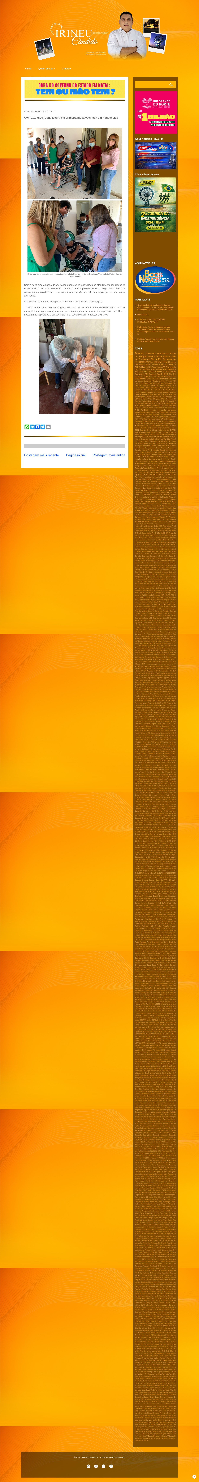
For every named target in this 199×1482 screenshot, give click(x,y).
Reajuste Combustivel (151, 1266)
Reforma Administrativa (160, 606)
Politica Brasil (153, 602)
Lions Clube (148, 1025)
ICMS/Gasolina (150, 979)
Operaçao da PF (141, 1112)
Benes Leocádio (140, 730)
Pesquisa (172, 466)
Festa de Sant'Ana (155, 930)
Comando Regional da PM (166, 797)
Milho (167, 1071)
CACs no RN (147, 737)
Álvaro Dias (157, 1431)
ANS (174, 664)
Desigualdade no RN (142, 857)
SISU (174, 470)
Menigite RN (158, 1068)
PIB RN (156, 1151)
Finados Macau (170, 937)
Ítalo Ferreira (167, 1431)
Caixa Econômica (141, 540)
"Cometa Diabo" (156, 641)
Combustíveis (139, 547)
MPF (160, 394)
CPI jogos (172, 744)
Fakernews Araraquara (143, 912)
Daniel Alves (163, 551)
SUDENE (172, 515)
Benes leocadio (158, 479)
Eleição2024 (154, 889)
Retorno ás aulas (163, 1284)
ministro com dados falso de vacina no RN (159, 1420)
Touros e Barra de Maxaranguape (149, 1353)
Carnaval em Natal (153, 765)
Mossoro (161, 588)
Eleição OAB (148, 887)
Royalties (159, 613)
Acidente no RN (141, 673)
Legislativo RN (171, 1006)
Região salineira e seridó (144, 1277)
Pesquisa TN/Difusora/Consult (164, 1190)
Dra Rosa (138, 871)
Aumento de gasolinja (168, 705)
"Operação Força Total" (159, 521)
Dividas (173, 864)
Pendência (149, 1181)
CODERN (153, 740)
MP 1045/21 (145, 1034)
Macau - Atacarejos (169, 1043)
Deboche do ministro (148, 845)
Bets (158, 531)
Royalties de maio (169, 1293)
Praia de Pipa (140, 1222)
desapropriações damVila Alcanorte (155, 1406)
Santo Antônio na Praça (160, 1307)
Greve (144, 394)
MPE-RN (165, 1036)
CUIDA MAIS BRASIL (165, 747)
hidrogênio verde (141, 1413)
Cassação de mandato (159, 774)
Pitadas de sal (150, 600)
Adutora (167, 675)
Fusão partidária (151, 951)
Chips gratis (162, 783)
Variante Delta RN (169, 1376)
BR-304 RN (152, 531)
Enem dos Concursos (167, 896)
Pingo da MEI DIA (141, 1195)
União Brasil (155, 441)
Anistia (164, 687)
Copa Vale (145, 815)
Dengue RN (148, 554)
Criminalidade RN (169, 834)
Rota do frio (139, 1291)
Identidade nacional (158, 981)
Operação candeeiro (160, 1135)
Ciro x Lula (172, 792)
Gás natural (160, 974)
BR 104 (161, 717)
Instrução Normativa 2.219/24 (157, 988)
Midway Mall (161, 1071)
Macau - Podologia (145, 1048)
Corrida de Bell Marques (154, 822)
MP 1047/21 (164, 1034)
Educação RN (141, 374)
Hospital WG (157, 976)
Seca (154, 1309)
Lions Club (139, 1025)
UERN (137, 399)
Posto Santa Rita (169, 1220)
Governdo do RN (141, 572)
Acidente (147, 526)
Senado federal (163, 1314)
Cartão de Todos (150, 770)
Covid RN (146, 450)
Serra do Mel (161, 439)
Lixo (168, 1025)
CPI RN (152, 425)
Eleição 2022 (150, 376)
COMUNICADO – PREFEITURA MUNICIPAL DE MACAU (151, 321)
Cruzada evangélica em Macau (159, 836)
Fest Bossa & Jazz (169, 928)
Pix (170, 374)
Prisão (137, 390)
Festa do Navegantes (168, 933)
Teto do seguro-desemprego (150, 1351)
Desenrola (145, 556)
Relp (136, 1280)
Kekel (174, 1002)
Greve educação (155, 572)
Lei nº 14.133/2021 (146, 1018)
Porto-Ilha (172, 1218)
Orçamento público (169, 1140)
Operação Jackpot (146, 1126)
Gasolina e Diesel (142, 958)
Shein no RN (152, 623)
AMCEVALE (150, 423)
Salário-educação (147, 1305)
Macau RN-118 (165, 1052)
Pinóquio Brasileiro (154, 1195)
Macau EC (166, 583)
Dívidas (151, 871)
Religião (173, 609)
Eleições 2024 (154, 561)
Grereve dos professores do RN (158, 967)
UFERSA (162, 390)
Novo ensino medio (141, 1105)
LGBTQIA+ (159, 1004)
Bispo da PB (145, 733)
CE (143, 448)
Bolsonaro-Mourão (154, 735)
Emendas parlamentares (144, 497)
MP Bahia (172, 1034)
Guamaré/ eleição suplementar (154, 972)
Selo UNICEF (153, 1314)
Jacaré (148, 997)
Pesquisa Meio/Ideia (168, 1188)
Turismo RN (140, 519)
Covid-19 (163, 365)
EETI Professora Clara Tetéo (149, 873)
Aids (141, 680)
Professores (142, 1236)
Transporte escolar (151, 1355)
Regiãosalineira (159, 1277)
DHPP (169, 841)
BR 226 (167, 717)
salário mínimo (170, 639)
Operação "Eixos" (162, 1114)
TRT (174, 1339)
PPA (139, 1158)
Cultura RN (139, 551)
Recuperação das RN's (166, 1268)
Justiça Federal (158, 1002)
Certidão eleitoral (163, 781)
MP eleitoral (154, 583)
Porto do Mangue (149, 468)
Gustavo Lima (139, 974)
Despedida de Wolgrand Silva (151, 859)
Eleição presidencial (142, 889)
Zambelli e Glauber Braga (144, 1397)
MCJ (153, 432)
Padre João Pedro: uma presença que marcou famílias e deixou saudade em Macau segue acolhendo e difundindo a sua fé (156, 330)
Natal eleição (148, 590)
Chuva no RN (140, 486)
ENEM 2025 (151, 558)
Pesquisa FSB (155, 1188)
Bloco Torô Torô (165, 531)
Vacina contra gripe (163, 1369)
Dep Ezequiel (140, 408)
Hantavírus (172, 974)
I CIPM (173, 976)
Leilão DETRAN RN (154, 1020)
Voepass (166, 1390)
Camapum (155, 751)
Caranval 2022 (147, 758)
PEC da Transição (149, 1146)
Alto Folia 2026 (156, 526)
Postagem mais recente (41, 455)
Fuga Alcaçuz (144, 949)
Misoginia (157, 1078)
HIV (141, 501)
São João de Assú (159, 1335)
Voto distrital (143, 1392)
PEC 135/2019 (170, 1144)
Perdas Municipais (169, 1183)
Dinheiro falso (160, 861)
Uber (153, 1365)
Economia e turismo (160, 875)
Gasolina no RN (169, 454)
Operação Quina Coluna (166, 1130)
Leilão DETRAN (140, 1020)
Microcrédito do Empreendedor (145, 1071)
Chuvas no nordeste (149, 788)
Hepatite (138, 976)
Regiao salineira (170, 1275)
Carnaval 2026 (140, 760)
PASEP (156, 1142)
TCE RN (138, 1339)
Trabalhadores (171, 1353)
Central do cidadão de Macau (161, 542)
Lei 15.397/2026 (158, 1011)
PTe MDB (169, 1162)
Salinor (167, 1303)
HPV (166, 974)
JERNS (137, 997)
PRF (144, 466)
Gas (145, 956)
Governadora (164, 965)
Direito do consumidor (142, 864)
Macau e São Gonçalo (151, 586)
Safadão (152, 616)
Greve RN (150, 379)
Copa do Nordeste (141, 818)
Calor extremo (145, 751)
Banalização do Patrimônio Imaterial (148, 721)
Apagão (149, 689)
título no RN (144, 1429)
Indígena (143, 986)
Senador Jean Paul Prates (157, 620)
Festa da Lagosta (141, 930)
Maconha (168, 1057)
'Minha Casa (148, 643)
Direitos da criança (157, 864)
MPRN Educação (141, 1041)
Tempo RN (164, 517)
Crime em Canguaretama (157, 829)
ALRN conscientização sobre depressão (156, 664)
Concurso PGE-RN (169, 802)
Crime (173, 376)
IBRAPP (169, 574)
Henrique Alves (154, 419)
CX (146, 448)
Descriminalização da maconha (164, 855)
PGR (162, 595)
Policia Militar (145, 1204)
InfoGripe (172, 986)
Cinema (157, 792)
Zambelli (173, 1394)
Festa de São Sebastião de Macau (147, 933)
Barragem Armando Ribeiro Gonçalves (150, 446)
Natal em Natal (165, 463)
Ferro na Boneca (155, 928)
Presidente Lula (148, 1229)
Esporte (143, 430)
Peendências (139, 1181)
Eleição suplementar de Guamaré (161, 408)
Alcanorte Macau (164, 680)
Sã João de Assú (166, 1330)
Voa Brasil (169, 472)
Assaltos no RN (147, 696)
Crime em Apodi (141, 829)
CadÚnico (172, 538)
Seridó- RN (152, 1319)
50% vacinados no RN (148, 655)
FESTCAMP (157, 907)
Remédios (153, 515)
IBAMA (153, 457)
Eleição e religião (170, 887)
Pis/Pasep (147, 403)
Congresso (164, 547)
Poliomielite (143, 602)
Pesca (150, 1185)
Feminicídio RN (140, 923)
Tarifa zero (159, 1342)
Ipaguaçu (164, 992)
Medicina (167, 1066)
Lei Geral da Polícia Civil (143, 1015)
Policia (151, 412)
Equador (148, 900)
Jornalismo (138, 999)
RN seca (173, 1257)
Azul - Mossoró (170, 714)
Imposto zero (154, 983)
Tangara (151, 1342)
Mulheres (150, 1087)
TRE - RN (141, 625)
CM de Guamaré (142, 369)
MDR (153, 461)
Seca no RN (148, 618)
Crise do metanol (169, 549)
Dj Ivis (152, 866)
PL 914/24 (169, 1153)
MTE (159, 1043)
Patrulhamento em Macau (156, 1176)
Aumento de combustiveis (160, 528)
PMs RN (167, 595)
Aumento (172, 443)
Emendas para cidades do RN (163, 894)
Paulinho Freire (149, 508)
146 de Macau (153, 645)
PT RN (173, 595)
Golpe (149, 965)
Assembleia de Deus (154, 698)
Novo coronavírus (146, 1103)
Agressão (160, 678)
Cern (174, 542)
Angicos (164, 443)
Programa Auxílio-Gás (154, 1236)
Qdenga (147, 1250)
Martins (142, 1064)
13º (150, 443)
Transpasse (139, 1355)
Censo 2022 (171, 779)
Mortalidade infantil (169, 1080)
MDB (174, 504)
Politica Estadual (146, 1206)
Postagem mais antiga (109, 455)
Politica (149, 397)
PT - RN (149, 1162)
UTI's (149, 1365)
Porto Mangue (148, 1218)
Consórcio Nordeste (168, 486)
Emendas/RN (139, 896)
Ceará (162, 405)
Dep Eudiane (139, 850)
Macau (139, 353)
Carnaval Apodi (164, 760)
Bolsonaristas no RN (168, 733)
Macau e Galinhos (169, 1055)
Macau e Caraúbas (154, 1055)
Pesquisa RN (166, 434)
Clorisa (167, 795)
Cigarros (151, 792)
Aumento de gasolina (152, 705)
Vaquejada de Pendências (153, 1376)
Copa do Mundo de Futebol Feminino (162, 815)
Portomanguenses (141, 1220)
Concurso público (158, 806)
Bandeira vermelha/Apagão (145, 724)
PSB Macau (171, 1158)
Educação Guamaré (148, 880)
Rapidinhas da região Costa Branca (156, 470)
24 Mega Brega (145, 524)
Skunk (150, 1328)
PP (136, 1158)
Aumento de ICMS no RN (157, 703)
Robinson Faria (140, 1289)
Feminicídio (172, 563)
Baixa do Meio (170, 719)
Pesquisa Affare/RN (169, 1185)
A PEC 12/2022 (153, 659)
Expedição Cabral (141, 905)
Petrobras (159, 383)
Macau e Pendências (142, 1057)
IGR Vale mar (171, 979)
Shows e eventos (141, 1323)
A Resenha (163, 659)
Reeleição (147, 606)
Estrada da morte (146, 563)
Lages (163, 579)
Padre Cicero (152, 1165)
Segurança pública (148, 439)
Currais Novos (158, 490)
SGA (157, 412)
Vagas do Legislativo (155, 1374)
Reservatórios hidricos (159, 1280)
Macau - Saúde (157, 1048)
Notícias (145, 412)
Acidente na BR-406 (154, 671)
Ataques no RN (140, 701)
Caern (147, 365)
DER (156, 551)
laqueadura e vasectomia (153, 1417)
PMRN (154, 1156)
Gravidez (143, 967)
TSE (146, 372)
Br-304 (168, 446)
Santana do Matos (142, 517)
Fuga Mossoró (145, 567)
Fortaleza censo (162, 944)
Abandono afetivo (154, 666)
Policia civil (156, 403)
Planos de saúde (169, 1199)
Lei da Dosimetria (158, 1015)
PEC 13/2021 (160, 1144)
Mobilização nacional (149, 1080)
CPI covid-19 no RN (155, 481)
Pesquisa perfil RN (154, 1192)
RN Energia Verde (141, 1252)
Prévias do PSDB (154, 1247)
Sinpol (169, 1323)
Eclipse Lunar (147, 875)
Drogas (145, 871)
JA (167, 995)
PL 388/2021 (151, 1153)
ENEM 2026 (166, 873)
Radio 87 (157, 1261)
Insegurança (139, 988)
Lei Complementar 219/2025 (166, 1013)
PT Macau (168, 401)
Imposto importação (142, 983)
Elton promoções (141, 891)
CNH (156, 417)
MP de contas (151, 1036)
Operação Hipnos (162, 1123)
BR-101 (137, 719)
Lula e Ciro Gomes (149, 1027)
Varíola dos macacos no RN (147, 632)
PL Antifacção (170, 506)
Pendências (163, 353)
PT (174, 387)
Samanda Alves (169, 616)
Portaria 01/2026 (159, 1215)
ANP (141, 526)
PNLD (174, 1156)
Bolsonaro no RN (141, 735)
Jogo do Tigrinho (164, 577)
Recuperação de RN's (142, 1270)
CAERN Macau (141, 385)
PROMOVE (161, 1158)
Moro (159, 1080)
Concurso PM (139, 804)
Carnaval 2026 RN (151, 760)
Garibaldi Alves (163, 567)
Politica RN (161, 369)
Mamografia (146, 1059)
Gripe (141, 969)
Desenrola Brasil (155, 428)
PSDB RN (168, 387)
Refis (140, 1273)
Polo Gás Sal (166, 1208)
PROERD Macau (149, 1158)
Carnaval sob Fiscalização (144, 767)
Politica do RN (145, 367)
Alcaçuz (149, 475)
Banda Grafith (145, 405)
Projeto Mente (147, 1241)
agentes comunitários (161, 1399)
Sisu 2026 (142, 1326)
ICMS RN (152, 394)
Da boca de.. (155, 843)
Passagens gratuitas (147, 1174)
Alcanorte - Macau (150, 680)
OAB (159, 506)
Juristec (150, 1002)
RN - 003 (151, 1252)
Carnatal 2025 (157, 540)
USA (145, 1365)
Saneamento (139, 618)
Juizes (144, 1002)
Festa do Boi (148, 565)
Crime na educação (149, 832)
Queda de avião (155, 1250)
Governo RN (170, 399)
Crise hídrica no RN (141, 836)
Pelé (167, 597)
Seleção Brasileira (141, 1314)
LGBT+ (152, 1004)
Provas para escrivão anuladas (164, 1245)
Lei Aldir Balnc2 (140, 1013)
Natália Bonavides (163, 1094)
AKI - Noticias (154, 662)
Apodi (167, 403)
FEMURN (154, 385)
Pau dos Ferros (160, 466)
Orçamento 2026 (141, 1140)
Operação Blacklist (161, 1117)
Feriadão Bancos (169, 926)
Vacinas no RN (140, 1372)
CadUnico (145, 749)
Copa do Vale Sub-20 (156, 818)
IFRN (153, 369)
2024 (161, 645)
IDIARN (173, 430)
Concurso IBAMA (141, 802)
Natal (141, 362)
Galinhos (154, 365)
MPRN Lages (164, 1041)
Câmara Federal (149, 551)
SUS (163, 403)
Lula (156, 379)
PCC (161, 1142)
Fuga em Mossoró (147, 499)
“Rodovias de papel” (168, 1438)
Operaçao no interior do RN (145, 1114)
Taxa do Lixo (148, 1344)
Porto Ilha (138, 1218)
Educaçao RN (149, 383)
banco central (145, 1401)
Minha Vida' (171, 1073)
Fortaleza (151, 944)
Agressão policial (170, 678)
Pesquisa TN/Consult (143, 1190)
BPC (156, 717)
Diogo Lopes (171, 861)
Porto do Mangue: (161, 1218)
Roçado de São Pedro (159, 1296)
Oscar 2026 (139, 1142)
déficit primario (145, 1408)
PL (171, 1151)
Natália (153, 1094)
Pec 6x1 (154, 1179)
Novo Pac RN (153, 1100)
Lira (164, 1025)
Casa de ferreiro (146, 772)
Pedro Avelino (160, 508)
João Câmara (161, 504)
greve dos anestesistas (167, 1411)
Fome (162, 942)
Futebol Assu (163, 951)
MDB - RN (162, 1032)
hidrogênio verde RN (154, 1413)
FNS (169, 907)
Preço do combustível (152, 1231)
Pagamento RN (162, 1165)
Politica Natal (156, 1206)
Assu (174, 390)
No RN (163, 1096)
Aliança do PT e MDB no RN (164, 475)
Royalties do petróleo (142, 1296)
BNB (145, 531)
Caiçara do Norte (142, 484)
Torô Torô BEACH (169, 1351)
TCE (152, 390)
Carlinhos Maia (170, 758)
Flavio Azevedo (140, 942)
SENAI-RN (161, 1298)
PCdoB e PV (167, 1142)
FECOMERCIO (147, 907)
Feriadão (158, 926)
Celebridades (162, 779)
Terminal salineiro (152, 1349)
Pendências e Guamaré (166, 1181)
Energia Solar (164, 561)
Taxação (156, 1344)
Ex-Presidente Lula (169, 903)
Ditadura (167, 864)
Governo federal (142, 457)
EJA (160, 873)
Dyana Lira (139, 452)
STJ (145, 616)
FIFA (164, 907)
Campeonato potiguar (168, 751)
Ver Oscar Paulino (146, 1381)
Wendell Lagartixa (141, 1394)
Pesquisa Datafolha (160, 510)
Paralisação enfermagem (167, 1167)
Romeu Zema (171, 1289)
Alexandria (146, 682)
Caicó (137, 392)
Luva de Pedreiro (149, 1029)
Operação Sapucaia (142, 1133)
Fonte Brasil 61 (170, 942)
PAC (143, 595)
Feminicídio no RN (153, 923)
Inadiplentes (163, 983)
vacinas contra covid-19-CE (157, 1429)
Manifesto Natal (170, 1059)
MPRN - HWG (140, 1038)
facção (137, 1411)
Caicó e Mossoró (155, 749)
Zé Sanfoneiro (147, 1399)
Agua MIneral (140, 475)
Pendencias (163, 379)
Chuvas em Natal (158, 544)
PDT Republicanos (144, 1144)
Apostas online (158, 691)
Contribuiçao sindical (142, 813)
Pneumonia (139, 1202)
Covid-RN (172, 488)
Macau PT (147, 1052)
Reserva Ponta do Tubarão (158, 611)
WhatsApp (152, 1394)
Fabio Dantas (162, 563)
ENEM (173, 372)
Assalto (137, 696)
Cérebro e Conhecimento (144, 841)
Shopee (173, 1319)
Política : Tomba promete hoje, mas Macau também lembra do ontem (155, 340)
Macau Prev (155, 1052)
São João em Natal (164, 623)
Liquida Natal (158, 1025)
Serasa (145, 623)
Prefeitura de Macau (154, 1227)
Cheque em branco (150, 783)
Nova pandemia (166, 1098)
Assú (154, 367)
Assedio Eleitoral (141, 698)
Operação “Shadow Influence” (154, 1137)
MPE (160, 583)
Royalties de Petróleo (155, 1293)
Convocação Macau (157, 813)
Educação (139, 365)
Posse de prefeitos (155, 1220)
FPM (165, 362)
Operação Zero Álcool (143, 1135)
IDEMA (168, 501)
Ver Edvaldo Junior (160, 1378)
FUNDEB (144, 410)
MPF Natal (159, 461)
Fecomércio (139, 919)
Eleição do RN (158, 887)
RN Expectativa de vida (163, 1254)
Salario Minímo (158, 1303)
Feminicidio (172, 921)
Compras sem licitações (144, 799)
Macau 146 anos (170, 1048)
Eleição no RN (164, 452)
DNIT (174, 841)
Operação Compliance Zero (152, 1119)
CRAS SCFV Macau (146, 538)
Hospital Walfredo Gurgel (154, 501)
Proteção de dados (146, 1245)
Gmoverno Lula (140, 965)
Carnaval (155, 405)
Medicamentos (140, 506)
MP (139, 1034)
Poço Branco (163, 602)
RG (174, 1250)
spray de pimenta (162, 1427)
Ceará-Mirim (163, 417)
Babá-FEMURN (158, 719)
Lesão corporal (170, 1022)
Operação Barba (147, 1117)
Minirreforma (139, 1075)
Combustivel (159, 425)
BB (150, 479)
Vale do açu (139, 1376)
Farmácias (172, 917)
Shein (167, 1319)
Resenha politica (141, 611)
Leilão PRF (167, 1020)
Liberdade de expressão (163, 581)
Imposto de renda (158, 410)
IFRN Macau (140, 379)
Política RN (150, 437)
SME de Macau (149, 1300)
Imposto (173, 981)
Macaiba (167, 461)
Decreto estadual (158, 492)
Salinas (158, 616)
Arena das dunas (143, 694)
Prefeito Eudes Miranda (150, 1225)
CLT (174, 737)
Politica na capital (141, 1208)
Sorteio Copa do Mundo (166, 1328)
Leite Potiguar (149, 581)
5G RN (167, 524)
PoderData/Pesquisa (162, 600)
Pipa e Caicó (140, 1197)
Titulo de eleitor (155, 421)
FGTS (137, 419)
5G (174, 472)
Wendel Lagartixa (169, 421)
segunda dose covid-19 (146, 1427)
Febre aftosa (157, 454)
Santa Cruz (146, 1307)
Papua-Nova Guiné (150, 1167)
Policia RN (164, 1204)
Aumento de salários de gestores (164, 708)
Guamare (172, 572)
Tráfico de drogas (150, 1360)
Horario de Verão (147, 976)
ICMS (165, 374)
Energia (166, 392)
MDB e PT (146, 461)
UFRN (168, 390)
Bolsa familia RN (148, 533)
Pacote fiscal (142, 1165)
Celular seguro (145, 542)
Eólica (167, 905)
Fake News (171, 910)
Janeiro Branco (170, 997)
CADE (163, 533)
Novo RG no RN (165, 1100)
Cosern (168, 425)
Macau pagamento (157, 1057)
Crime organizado (142, 490)
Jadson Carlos (157, 997)
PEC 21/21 (139, 1146)
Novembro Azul (159, 590)
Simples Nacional (161, 1323)
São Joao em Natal (165, 1332)
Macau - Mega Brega (163, 1045)
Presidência (139, 1231)
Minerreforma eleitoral (158, 1073)
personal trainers (141, 1422)
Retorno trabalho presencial (147, 1284)
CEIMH (165, 737)
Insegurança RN (140, 577)
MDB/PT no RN (143, 583)
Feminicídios (139, 565)
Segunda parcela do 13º (161, 618)
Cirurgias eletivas (141, 795)
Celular (137, 542)
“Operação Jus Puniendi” (152, 1438)
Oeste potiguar (160, 1110)
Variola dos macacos (155, 519)
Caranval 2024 (158, 758)
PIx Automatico (164, 1151)
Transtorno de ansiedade (150, 1358)
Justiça (137, 432)
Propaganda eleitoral (158, 1243)
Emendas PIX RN (154, 891)
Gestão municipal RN (162, 960)
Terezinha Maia (140, 1349)
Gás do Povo (160, 574)
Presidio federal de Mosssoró (165, 1229)
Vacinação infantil (169, 1372)
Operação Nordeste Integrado (158, 1128)
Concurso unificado (152, 547)
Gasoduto (162, 956)
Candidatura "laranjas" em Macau (158, 753)
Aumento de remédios (143, 708)
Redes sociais (155, 1270)
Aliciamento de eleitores (160, 682)
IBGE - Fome (140, 979)
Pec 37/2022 (146, 1179)
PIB (151, 1151)
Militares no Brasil (142, 1073)
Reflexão (146, 1273)
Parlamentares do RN (143, 1172)
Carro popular (165, 767)
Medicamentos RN (157, 1066)
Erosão (153, 900)
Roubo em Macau (150, 1291)
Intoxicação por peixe (160, 990)
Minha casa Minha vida (149, 588)
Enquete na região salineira (154, 898)
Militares (173, 1071)
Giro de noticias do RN (150, 570)
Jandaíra (151, 504)
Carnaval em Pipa (169, 765)
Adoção (137, 675)
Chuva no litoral (141, 786)
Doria (142, 868)
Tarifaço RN (139, 1344)
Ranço (152, 1264)
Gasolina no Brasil (157, 958)
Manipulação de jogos (143, 1061)
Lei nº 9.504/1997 (159, 1018)
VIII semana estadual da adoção (148, 1367)
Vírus (161, 1392)
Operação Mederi (141, 1128)
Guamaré (150, 353)
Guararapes (172, 972)
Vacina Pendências (149, 1369)
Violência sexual (156, 1390)
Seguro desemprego (169, 1312)
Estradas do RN (154, 903)
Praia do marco (152, 1222)
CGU (170, 737)
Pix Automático (151, 1197)
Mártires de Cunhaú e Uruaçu (154, 1089)
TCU (145, 1339)
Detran (173, 450)
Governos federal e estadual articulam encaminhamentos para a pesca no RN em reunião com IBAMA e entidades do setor (155, 307)
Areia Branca (163, 356)
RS (153, 512)
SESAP (173, 613)
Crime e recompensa (168, 827)
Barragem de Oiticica (153, 726)
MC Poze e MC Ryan (150, 1032)
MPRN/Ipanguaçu (148, 1043)
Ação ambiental (149, 717)
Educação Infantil (162, 558)
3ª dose (164, 652)
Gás (146, 974)
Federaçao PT (170, 919)
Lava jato (138, 1006)
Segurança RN (169, 397)
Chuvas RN (171, 381)
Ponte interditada (147, 1215)
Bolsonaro (171, 369)
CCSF (160, 737)
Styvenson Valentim (142, 1330)
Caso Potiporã (145, 774)
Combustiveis (170, 405)
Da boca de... (143, 315)
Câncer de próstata (157, 838)
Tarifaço (146, 472)
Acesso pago (151, 668)
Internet (173, 988)
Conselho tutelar (153, 486)
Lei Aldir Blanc (151, 1013)
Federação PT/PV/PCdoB (158, 921)
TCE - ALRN (164, 1337)
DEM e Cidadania (159, 841)
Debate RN (139, 554)
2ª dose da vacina (154, 652)
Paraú (166, 1169)
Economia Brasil (168, 495)
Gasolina (143, 419)
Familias (143, 917)
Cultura (146, 838)
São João (139, 472)
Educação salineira (167, 882)
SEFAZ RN (153, 1298)
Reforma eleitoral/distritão (159, 1273)
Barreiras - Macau (166, 728)
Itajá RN (149, 577)
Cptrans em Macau (153, 827)
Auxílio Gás (165, 712)
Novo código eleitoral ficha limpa (164, 1103)
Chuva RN (172, 783)
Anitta (170, 687)
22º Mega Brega (152, 648)
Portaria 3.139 (171, 1215)
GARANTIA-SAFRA (154, 953)
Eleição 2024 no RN (147, 884)
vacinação (146, 521)
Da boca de (147, 492)
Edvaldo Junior (151, 452)
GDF (163, 953)
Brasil (159, 374)
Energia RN (139, 898)
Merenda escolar (146, 463)
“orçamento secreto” (142, 1440)
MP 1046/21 (154, 1034)
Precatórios (147, 512)
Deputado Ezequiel (151, 495)
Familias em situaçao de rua (157, 917)
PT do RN (156, 1162)
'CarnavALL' (139, 643)
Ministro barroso (160, 1075)
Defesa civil (172, 848)
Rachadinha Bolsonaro (167, 1259)
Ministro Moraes (149, 1075)
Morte (137, 434)
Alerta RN (138, 682)
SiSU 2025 (151, 1323)
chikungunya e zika (162, 636)
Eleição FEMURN (162, 884)
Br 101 (157, 533)
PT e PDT (139, 508)
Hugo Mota (166, 976)
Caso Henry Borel (159, 772)
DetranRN (158, 392)
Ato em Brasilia (170, 701)
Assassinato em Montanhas (165, 696)
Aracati (166, 691)
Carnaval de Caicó (169, 540)
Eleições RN (171, 889)
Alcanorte (159, 423)
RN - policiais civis (169, 1252)
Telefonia (147, 1346)
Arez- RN (153, 694)
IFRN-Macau (160, 979)
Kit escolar (138, 1004)
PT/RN (163, 1162)
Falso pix (149, 914)
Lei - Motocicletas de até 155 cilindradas (159, 1009)
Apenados (172, 689)
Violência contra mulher (151, 1388)
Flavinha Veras (170, 940)
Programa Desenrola (149, 1238)
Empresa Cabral (152, 896)
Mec (161, 387)
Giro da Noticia (170, 963)
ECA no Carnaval (160, 871)
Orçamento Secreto (154, 1140)
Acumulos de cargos (168, 673)
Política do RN (170, 383)
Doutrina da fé (170, 868)
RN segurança (156, 604)
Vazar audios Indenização (144, 1378)
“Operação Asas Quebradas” (157, 1436)
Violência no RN (140, 634)
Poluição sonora (147, 1211)
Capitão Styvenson (169, 756)
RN (152, 359)
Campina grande (140, 753)
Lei (169, 504)
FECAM (137, 907)
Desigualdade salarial (158, 857)
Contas (159, 811)
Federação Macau (141, 921)
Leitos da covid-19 (148, 1022)
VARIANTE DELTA (141, 629)
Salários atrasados (160, 1305)
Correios (138, 450)
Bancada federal (170, 721)
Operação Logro (170, 1126)
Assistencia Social (169, 698)
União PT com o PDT (163, 1365)
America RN (139, 687)
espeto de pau (171, 1408)
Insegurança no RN (156, 401)
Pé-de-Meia (146, 604)
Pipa (162, 1195)
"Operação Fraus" (169, 641)
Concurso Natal (154, 802)
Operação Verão (170, 1133)
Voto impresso (153, 1392)
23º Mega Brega (151, 650)
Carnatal (152, 484)
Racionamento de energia (144, 1261)
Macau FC (151, 1050)
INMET (167, 457)
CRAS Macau (170, 481)
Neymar (149, 1096)
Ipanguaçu (172, 410)
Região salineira (159, 381)
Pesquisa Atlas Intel (142, 1188)
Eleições (162, 889)
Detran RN (139, 383)
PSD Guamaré (154, 1160)
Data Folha (172, 551)
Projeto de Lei (158, 1241)
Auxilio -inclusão (141, 710)
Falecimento (158, 912)
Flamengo (161, 940)
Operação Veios (156, 1133)
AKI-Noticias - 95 (165, 662)
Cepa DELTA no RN (142, 781)
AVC (146, 666)
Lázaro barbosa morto (164, 1029)
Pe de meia (150, 597)
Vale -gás (165, 1374)
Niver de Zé (156, 1096)
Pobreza (146, 1202)
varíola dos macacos (142, 641)
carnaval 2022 (166, 441)
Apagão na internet (160, 689)
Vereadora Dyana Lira (160, 1381)
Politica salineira (155, 1208)
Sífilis (157, 1337)
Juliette (145, 459)
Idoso (168, 981)
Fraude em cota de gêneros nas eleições (154, 946)
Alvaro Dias (172, 685)
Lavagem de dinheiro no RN (151, 1006)
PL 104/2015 (142, 1153)
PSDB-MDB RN (140, 1162)
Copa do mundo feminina (157, 488)
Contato (66, 68)
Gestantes (150, 960)
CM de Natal (140, 481)
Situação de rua (141, 1328)
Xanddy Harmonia (162, 1394)
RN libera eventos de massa (159, 1257)
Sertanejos (160, 1319)
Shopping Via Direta (142, 1321)
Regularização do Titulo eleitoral (157, 609)
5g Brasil (156, 443)
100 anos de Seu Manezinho (163, 643)
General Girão (170, 958)
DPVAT (148, 843)
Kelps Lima (145, 432)
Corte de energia (147, 549)
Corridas (166, 822)
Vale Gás (172, 1374)
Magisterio (162, 586)
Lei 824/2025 (139, 1009)
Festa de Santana (169, 930)
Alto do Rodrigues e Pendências (155, 685)
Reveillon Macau (141, 1287)
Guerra (151, 574)
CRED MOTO (152, 747)
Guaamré (147, 969)
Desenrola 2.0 (155, 556)
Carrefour (156, 767)
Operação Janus (158, 1126)
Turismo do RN (140, 1362)
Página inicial (76, 455)
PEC (153, 1144)
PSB (149, 466)
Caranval (138, 758)
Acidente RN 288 (163, 668)
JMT (142, 997)
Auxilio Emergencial (162, 477)
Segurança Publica (141, 1312)
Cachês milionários (161, 538)
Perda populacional (155, 1183)
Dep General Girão (152, 850)
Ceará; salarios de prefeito (148, 779)
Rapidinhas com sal (163, 1264)
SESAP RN (144, 390)
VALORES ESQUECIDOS (166, 627)
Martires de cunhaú (153, 1064)
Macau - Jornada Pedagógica (145, 1045)
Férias (144, 953)
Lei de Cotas (168, 1015)
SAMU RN (145, 1298)
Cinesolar (164, 792)
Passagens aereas (159, 1172)
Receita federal (162, 512)
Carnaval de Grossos (158, 763)
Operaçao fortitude (169, 1112)
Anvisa (144, 689)
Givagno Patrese (162, 499)
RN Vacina (145, 1257)
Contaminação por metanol (145, 811)
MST (155, 1043)
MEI (136, 1034)
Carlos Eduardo (146, 392)
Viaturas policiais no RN (147, 1385)
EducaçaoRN (163, 877)
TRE (156, 390)
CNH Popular (144, 740)
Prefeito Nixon (164, 1225)
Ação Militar (139, 717)
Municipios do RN (160, 1087)
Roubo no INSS (162, 1291)
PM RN (148, 1156)
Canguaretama (154, 448)
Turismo (172, 517)
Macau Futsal (171, 1050)
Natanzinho (145, 1094)
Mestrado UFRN (170, 1068)
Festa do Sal (139, 935)
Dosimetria (161, 868)
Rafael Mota (166, 604)
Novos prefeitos (145, 1107)
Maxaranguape (145, 1066)
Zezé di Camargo (166, 1397)
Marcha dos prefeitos (158, 1061)
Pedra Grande (160, 597)
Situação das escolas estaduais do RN (161, 1326)
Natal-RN (139, 372)
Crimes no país (156, 834)
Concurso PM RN (151, 804)
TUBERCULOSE (141, 1342)
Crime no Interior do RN (166, 832)
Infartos (157, 986)
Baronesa (161, 724)
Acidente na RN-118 (168, 671)
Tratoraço (163, 1358)
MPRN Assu (161, 1038)
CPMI (137, 747)
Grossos (165, 572)
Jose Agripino (148, 999)
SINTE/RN (138, 616)
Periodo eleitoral (141, 1185)
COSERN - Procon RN (143, 742)
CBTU (155, 737)
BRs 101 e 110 (147, 719)
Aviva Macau (160, 714)
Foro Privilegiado (141, 944)
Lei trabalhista (171, 1018)
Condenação (171, 806)
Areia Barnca (145, 528)
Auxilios (157, 712)
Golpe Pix (155, 965)
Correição (163, 820)
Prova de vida (167, 468)
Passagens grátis (161, 1174)
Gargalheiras (139, 956)
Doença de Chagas (162, 866)
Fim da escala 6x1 (161, 565)
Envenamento (139, 900)
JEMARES (172, 995)
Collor (174, 795)
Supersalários (154, 1330)
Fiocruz (146, 940)
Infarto (150, 986)
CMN (137, 740)
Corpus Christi (153, 820)
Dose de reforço (150, 868)
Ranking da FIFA (141, 1264)
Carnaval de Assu (144, 763)
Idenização (148, 981)
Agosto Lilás (152, 678)
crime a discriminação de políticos (155, 1404)
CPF (152, 742)
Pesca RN (157, 1185)
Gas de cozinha (153, 956)
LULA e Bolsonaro (169, 1004)
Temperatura (155, 1346)
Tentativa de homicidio (168, 1346)
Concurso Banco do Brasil (165, 799)
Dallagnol (164, 843)
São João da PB (147, 1335)
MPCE (159, 1036)
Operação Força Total (147, 1123)
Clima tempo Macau (156, 795)
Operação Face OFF (156, 1121)
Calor (149, 540)
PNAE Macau (166, 1156)
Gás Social (152, 974)
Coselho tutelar (151, 825)
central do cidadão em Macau (145, 636)
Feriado (137, 926)
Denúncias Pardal (159, 554)
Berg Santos (165, 730)
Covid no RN (158, 549)
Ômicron (144, 399)
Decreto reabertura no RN (158, 848)
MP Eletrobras (140, 1036)
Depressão (164, 850)
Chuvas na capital (154, 786)
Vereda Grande (151, 1383)
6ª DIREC (163, 655)
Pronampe (146, 1243)
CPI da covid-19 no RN (160, 744)
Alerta (174, 680)
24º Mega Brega (162, 650)
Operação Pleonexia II (147, 1130)
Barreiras (156, 728)
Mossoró (172, 362)
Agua (137, 680)
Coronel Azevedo (141, 820)
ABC (168, 659)
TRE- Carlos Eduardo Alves (159, 1339)
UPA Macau (139, 1365)
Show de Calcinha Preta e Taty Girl (163, 1321)
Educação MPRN (162, 880)
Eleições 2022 (159, 399)
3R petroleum (140, 423)
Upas (174, 1365)
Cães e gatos (170, 838)
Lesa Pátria (160, 1022)
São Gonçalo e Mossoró (149, 1332)
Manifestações (157, 1059)
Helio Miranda (163, 430)
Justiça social (155, 579)
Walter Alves (168, 634)
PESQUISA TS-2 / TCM (154, 1149)
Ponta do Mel (154, 1213)
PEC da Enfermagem (152, 595)
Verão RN (161, 1383)
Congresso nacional (142, 809)
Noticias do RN (155, 1098)
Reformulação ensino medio (152, 1275)
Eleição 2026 (144, 561)
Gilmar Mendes (158, 963)
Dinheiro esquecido (147, 861)
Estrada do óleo (141, 903)
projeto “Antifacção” (150, 1424)
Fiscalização (153, 940)
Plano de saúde (164, 1197)
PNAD (159, 1156)
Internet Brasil (141, 504)
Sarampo (154, 517)
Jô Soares (167, 1002)
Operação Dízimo (169, 1119)
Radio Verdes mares (168, 1261)
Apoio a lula (139, 691)
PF (174, 385)
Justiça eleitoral (143, 579)
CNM (150, 399)
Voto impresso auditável (155, 634)
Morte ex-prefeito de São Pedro (157, 1084)
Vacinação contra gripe (154, 1372)
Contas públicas (170, 811)
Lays (163, 1006)
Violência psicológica (142, 1390)
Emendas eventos (142, 894)
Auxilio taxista (148, 712)
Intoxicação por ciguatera (143, 990)
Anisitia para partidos (153, 687)
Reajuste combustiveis (168, 1266)
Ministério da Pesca (147, 1078)
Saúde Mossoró (146, 1309)
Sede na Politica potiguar (166, 1309)
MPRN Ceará (171, 1038)
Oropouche (172, 1137)
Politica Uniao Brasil (169, 1206)
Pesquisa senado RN (168, 1192)
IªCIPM (162, 995)
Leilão (142, 581)
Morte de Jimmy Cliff (160, 1082)
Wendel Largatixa (169, 1392)
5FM (157, 655)
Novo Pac (168, 590)
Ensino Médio (171, 898)
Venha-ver (161, 632)
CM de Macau (163, 376)
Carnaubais (171, 367)
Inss (159, 367)
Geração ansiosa (141, 960)
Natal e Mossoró (165, 1091)
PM (144, 1156)
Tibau (160, 625)
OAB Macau (149, 593)
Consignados (171, 809)
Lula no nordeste (163, 1027)
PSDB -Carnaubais (168, 1160)
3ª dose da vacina (157, 524)
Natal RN (143, 434)
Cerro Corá (153, 781)
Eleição (166, 428)
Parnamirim (139, 387)
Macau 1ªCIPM (140, 1050)
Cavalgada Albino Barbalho (161, 776)
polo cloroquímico (157, 639)
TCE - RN (172, 1337)
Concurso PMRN (163, 804)
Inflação (164, 986)
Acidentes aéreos (154, 673)
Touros (152, 472)
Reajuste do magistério (144, 1268)
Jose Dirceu (158, 999)
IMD (174, 574)
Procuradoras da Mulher (155, 1234)
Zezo (157, 1397)
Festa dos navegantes (164, 935)
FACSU (173, 905)
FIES (137, 410)
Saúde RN (157, 397)
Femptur (173, 923)
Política (145, 421)
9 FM (145, 659)
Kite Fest (146, 1004)
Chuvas (164, 448)
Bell (174, 728)
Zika (174, 634)
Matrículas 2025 (166, 1064)
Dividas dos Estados (142, 866)
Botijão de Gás (170, 479)
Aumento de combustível (144, 477)
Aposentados (148, 691)
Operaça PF (159, 593)
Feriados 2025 (147, 926)
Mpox (156, 463)
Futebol (154, 567)
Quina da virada (167, 1250)
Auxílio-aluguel (150, 714)
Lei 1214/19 (148, 1011)
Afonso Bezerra (154, 362)
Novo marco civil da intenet (158, 1105)
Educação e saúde (153, 882)
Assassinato (168, 423)
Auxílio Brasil (144, 479)
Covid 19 (145, 428)
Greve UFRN (152, 430)
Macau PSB (139, 1052)
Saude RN (164, 412)
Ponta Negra (144, 1213)
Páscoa (164, 1247)
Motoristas (142, 1087)
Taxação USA (164, 1344)
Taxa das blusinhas (151, 625)
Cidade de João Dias (167, 788)
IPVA (174, 501)
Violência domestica (168, 1388)
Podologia (139, 468)
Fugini (152, 949)
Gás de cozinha (141, 401)
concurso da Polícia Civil (160, 1401)
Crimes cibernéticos (142, 834)
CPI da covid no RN (162, 535)
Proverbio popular (141, 1247)
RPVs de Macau (149, 1259)
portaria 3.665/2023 (154, 1422)
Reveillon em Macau (156, 1287)
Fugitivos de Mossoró (162, 949)
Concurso (172, 448)
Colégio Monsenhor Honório (145, 797)
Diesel (171, 556)
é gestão (156, 1434)
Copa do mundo (170, 818)
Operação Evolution (142, 1121)
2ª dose (144, 652)
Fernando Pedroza (141, 928)
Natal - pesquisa (153, 1091)
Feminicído (165, 923)
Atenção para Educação (155, 701)
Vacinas (173, 1369)
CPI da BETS (159, 742)
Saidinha (173, 1300)
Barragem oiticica (146, 728)
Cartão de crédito (163, 770)
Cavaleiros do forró (144, 776)
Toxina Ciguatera (148, 627)
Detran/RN (164, 556)
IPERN (141, 981)
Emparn (173, 417)
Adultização (159, 675)
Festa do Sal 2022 (150, 935)
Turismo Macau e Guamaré (166, 1360)
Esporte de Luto (170, 900)
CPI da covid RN (145, 744)
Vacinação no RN (141, 1374)
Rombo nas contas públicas (155, 1289)
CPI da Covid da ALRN (147, 535)
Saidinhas (138, 1303)
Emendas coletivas (169, 891)
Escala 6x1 (160, 900)
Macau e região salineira (166, 432)
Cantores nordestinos (154, 756)
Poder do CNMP (156, 1202)
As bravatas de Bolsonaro (166, 694)
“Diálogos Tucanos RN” (167, 1434)
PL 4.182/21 (161, 1153)
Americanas (167, 526)
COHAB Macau (163, 740)
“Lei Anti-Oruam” (141, 1436)
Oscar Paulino (148, 1142)
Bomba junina (166, 735)
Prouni (159, 468)
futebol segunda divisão (149, 1411)
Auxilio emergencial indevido (159, 710)
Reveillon (172, 1284)
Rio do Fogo (170, 1287)
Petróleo (142, 600)
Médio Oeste (143, 1091)
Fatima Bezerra (145, 454)
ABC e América (143, 662)
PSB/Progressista (141, 1160)
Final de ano (139, 940)
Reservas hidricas (145, 1280)
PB (163, 506)
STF (163, 367)
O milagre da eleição (147, 1110)
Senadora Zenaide (163, 1316)
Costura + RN (164, 825)
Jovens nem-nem (169, 999)
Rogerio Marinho (148, 613)
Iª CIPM (155, 577)
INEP (137, 981)
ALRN (158, 359)
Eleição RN (149, 387)
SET (171, 1298)
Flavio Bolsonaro (153, 942)
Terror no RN (163, 1349)
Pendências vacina (141, 1183)
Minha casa (151, 506)
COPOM (173, 740)
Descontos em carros (143, 855)
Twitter (149, 1362)
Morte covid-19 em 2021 (144, 1082)
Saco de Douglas (162, 1300)
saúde (151, 372)
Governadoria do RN (168, 570)
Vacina (151, 629)
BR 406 (173, 717)
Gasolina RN (171, 956)
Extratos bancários (156, 905)
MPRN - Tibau (151, 1038)
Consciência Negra (158, 809)
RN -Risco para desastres (144, 1254)
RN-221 (137, 1259)
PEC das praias (162, 1146)
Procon (143, 1234)
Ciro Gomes (171, 544)
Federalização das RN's (154, 919)
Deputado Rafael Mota (160, 450)
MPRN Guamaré (153, 1041)
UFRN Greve (157, 1362)
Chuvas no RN (162, 372)
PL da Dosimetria (154, 434)
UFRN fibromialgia (169, 1362)
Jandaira (138, 412)
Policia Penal (155, 1204)
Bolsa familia (155, 733)
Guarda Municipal (141, 574)
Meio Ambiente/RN (146, 1068)
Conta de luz (140, 488)
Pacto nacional (140, 597)
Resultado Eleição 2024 (149, 1282)
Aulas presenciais (141, 703)
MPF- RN (172, 1036)
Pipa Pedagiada (170, 1195)
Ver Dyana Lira (170, 632)
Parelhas (172, 1169)
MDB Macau (171, 1032)
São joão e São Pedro (147, 1337)
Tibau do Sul (167, 625)
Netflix (144, 1096)
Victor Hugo (160, 1385)
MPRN (151, 356)
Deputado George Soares (151, 852)
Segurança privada (154, 1312)
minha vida (147, 639)
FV (155, 563)
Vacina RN (160, 472)
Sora (154, 1328)
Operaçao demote (154, 1112)
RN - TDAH (159, 1252)
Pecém (173, 1179)
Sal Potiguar (147, 1303)
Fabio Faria (152, 910)
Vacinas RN (158, 629)
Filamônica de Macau (151, 937)
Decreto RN (145, 848)
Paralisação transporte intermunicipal (149, 1169)
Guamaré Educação (159, 969)
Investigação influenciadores (150, 992)
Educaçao (148, 381)
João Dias (138, 1002)
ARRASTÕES (139, 666)
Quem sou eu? (46, 68)
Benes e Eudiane (153, 730)
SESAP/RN (162, 515)
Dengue (152, 374)
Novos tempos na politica (160, 1107)
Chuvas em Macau (142, 544)
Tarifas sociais (170, 1342)
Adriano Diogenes (147, 675)
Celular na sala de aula (166, 484)
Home (28, 68)
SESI (167, 1298)
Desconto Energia (169, 852)
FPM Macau (165, 385)
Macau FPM (160, 1050)
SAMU (166, 613)
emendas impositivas (158, 1408)
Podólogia (166, 1202)
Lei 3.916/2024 (170, 1011)
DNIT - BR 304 (140, 843)
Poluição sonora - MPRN (161, 1211)
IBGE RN (164, 419)
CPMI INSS (143, 747)
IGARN (160, 457)
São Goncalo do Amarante (159, 414)
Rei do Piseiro (170, 1277)
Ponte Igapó (164, 1213)
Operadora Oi (171, 1110)
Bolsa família (143, 425)
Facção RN (162, 910)
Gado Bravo (171, 953)
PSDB (165, 394)
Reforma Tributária (162, 437)
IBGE (157, 387)
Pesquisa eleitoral (141, 1192)
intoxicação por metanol (147, 1415)
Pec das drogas (164, 1179)
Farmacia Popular (161, 497)
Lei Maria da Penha (157, 459)
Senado (143, 620)
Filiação (162, 937)
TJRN (147, 441)
